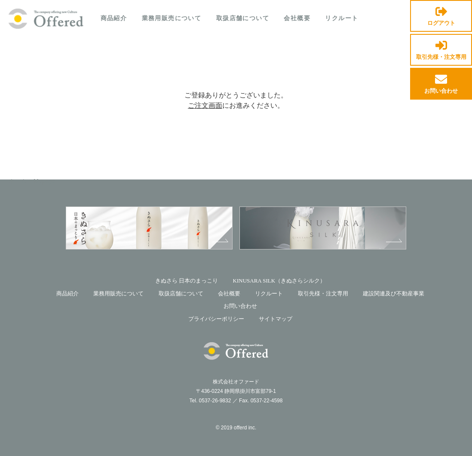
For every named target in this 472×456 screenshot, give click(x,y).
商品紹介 (114, 18)
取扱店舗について (242, 18)
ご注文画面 (205, 105)
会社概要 (297, 18)
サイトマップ (275, 319)
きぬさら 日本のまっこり (186, 280)
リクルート (341, 18)
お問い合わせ (441, 84)
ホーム (18, 181)
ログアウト (441, 16)
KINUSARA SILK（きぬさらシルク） (279, 280)
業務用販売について (172, 18)
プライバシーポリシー (216, 319)
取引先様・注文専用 (441, 50)
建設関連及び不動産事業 (393, 293)
